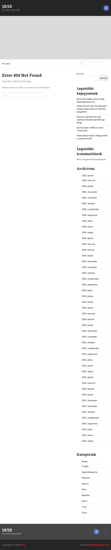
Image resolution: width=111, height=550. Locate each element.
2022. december (89, 400)
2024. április (88, 308)
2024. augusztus (90, 284)
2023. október (88, 342)
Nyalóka (86, 495)
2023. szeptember (90, 348)
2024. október (88, 273)
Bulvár (85, 461)
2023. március (88, 383)
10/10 (7, 6)
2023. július (87, 360)
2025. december (89, 192)
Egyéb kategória (89, 472)
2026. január (88, 186)
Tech (84, 507)
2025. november (89, 198)
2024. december (89, 261)
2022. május (87, 441)
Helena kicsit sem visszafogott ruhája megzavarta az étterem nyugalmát (92, 109)
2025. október (88, 203)
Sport (84, 501)
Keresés (80, 74)
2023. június (87, 366)
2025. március (88, 244)
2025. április (88, 238)
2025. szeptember (90, 209)
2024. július (87, 290)
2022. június (87, 435)
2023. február (88, 389)
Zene (84, 512)
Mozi (84, 489)
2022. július (87, 429)
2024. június (87, 296)
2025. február (88, 250)
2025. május (87, 232)
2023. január (88, 394)
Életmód (86, 478)
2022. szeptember (90, 418)
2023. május (87, 371)
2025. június (87, 227)
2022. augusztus (90, 423)
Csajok (85, 466)
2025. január (88, 256)
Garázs (85, 484)
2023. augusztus (90, 354)
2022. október (88, 412)
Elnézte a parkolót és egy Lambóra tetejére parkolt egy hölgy (91, 120)
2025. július (87, 221)
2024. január (88, 325)
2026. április (88, 175)
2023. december (89, 331)
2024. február (88, 319)
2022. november (89, 406)
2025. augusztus (90, 215)
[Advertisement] (55, 37)
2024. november (89, 267)
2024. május (87, 302)
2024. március (88, 313)
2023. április (88, 377)
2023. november (89, 337)
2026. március (88, 180)
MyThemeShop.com (99, 545)
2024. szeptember (90, 279)
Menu (7, 64)
